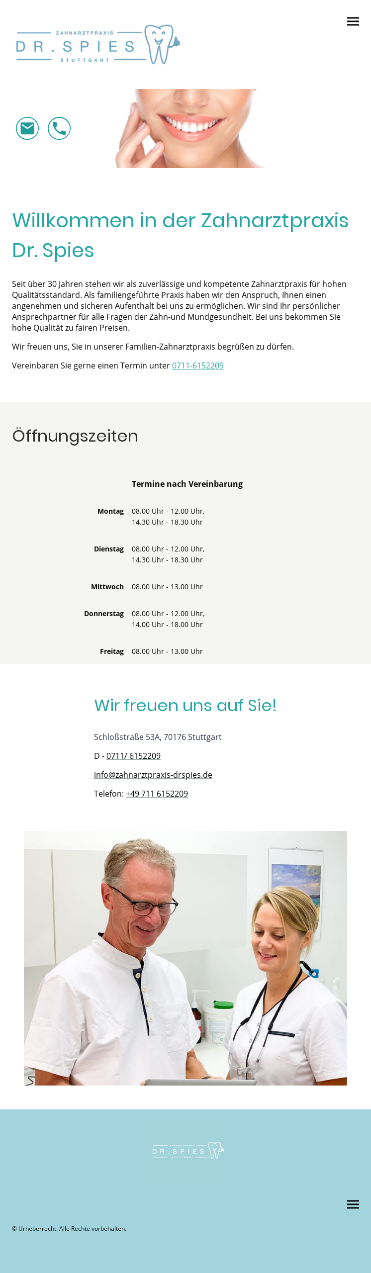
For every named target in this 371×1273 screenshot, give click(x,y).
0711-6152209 (198, 365)
